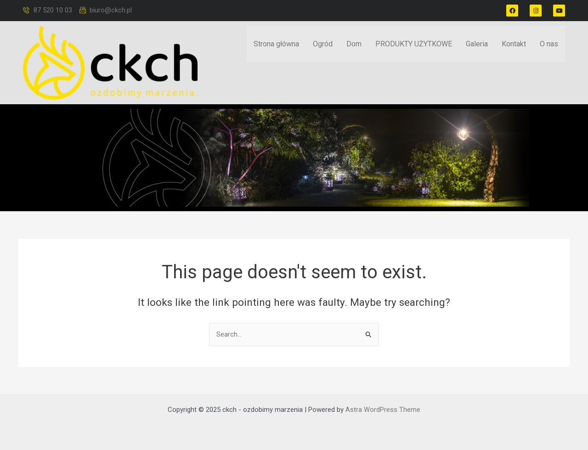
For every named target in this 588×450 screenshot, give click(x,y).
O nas (549, 45)
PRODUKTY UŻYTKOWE (413, 45)
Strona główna (276, 45)
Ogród (323, 45)
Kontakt (514, 45)
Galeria (477, 45)
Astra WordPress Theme (382, 409)
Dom (354, 45)
